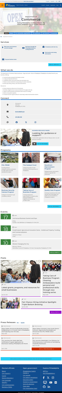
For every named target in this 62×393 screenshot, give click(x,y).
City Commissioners (8, 385)
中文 (56, 1)
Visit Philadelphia (48, 373)
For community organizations (22, 33)
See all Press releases (46, 349)
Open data (26, 386)
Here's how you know (29, 1)
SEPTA (45, 371)
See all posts (55, 312)
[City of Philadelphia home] (11, 5)
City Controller (6, 380)
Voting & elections (28, 384)
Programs (47, 5)
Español (52, 1)
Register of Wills (7, 387)
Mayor (4, 371)
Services (43, 5)
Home (6, 33)
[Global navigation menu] (2, 5)
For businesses (36, 33)
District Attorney (7, 378)
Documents (54, 33)
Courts (4, 376)
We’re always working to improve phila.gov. (31, 358)
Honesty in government (30, 382)
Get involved (45, 33)
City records (26, 375)
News (57, 5)
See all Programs (54, 206)
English (47, 1)
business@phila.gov (20, 111)
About (11, 33)
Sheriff (4, 382)
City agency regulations (30, 377)
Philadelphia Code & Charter (29, 372)
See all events (55, 252)
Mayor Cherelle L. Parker (22, 5)
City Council (5, 373)
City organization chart (30, 388)
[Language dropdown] (60, 1)
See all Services (54, 64)
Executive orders (28, 380)
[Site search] (60, 5)
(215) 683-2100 (18, 117)
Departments (52, 5)
